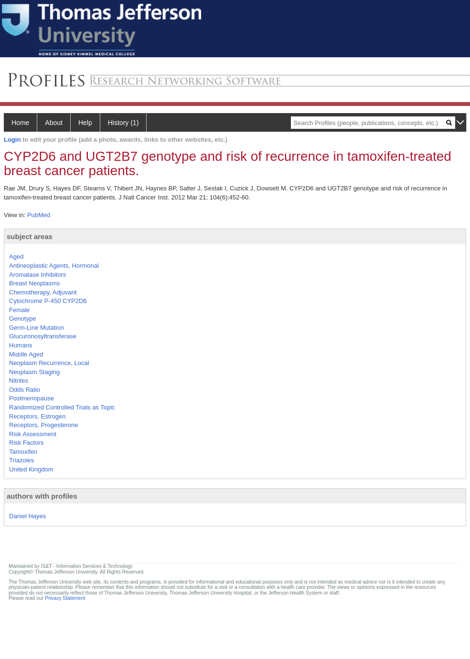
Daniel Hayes (27, 516)
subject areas (30, 236)
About (54, 122)
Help (85, 122)
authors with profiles (42, 496)
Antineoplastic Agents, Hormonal (54, 265)
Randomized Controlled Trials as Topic (62, 407)
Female (19, 310)
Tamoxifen (23, 451)
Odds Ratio (24, 389)
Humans (20, 345)
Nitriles (18, 380)
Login (12, 139)
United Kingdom (31, 469)
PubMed (38, 215)
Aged (16, 256)
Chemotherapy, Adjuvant (42, 292)
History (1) (123, 122)
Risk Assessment (32, 434)
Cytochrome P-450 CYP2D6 (48, 300)
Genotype (22, 318)
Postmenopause (31, 398)
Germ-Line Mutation (36, 327)
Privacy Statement (65, 598)
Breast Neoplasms (34, 283)
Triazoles (21, 460)
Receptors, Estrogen (37, 416)
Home (20, 122)
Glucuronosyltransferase (42, 336)
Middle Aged (26, 354)
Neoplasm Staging (34, 372)
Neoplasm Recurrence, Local (49, 362)
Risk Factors (26, 442)
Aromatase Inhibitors (37, 274)
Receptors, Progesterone (43, 425)
